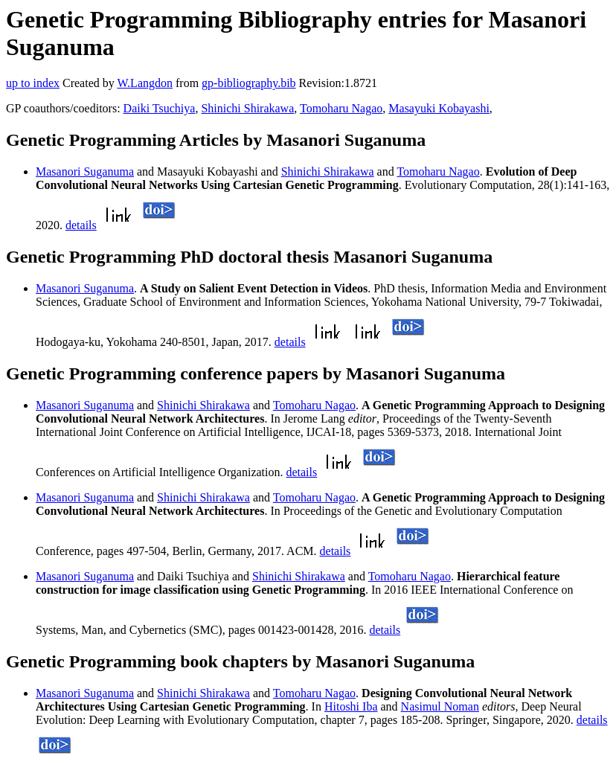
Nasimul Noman (440, 706)
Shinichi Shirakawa (247, 108)
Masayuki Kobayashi (439, 108)
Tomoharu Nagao (341, 108)
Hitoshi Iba (351, 706)
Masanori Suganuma (85, 171)
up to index (33, 83)
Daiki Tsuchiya (159, 108)
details (81, 225)
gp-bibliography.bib (249, 83)
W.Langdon (145, 83)
